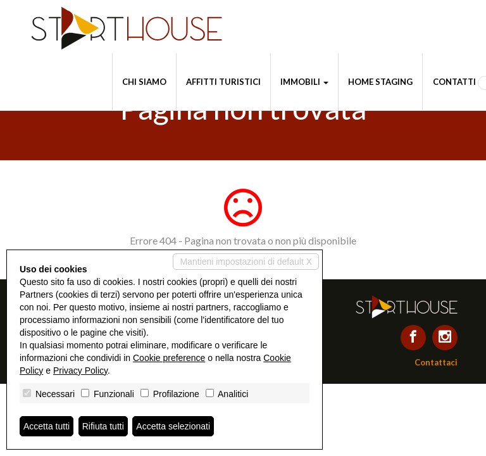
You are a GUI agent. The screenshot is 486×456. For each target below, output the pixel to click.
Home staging (380, 82)
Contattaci (436, 362)
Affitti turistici (223, 82)
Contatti (454, 82)
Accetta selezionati (173, 426)
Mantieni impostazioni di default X (246, 261)
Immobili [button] (304, 82)
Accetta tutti (46, 426)
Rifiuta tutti (103, 426)
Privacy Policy (80, 370)
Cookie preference (169, 358)
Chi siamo (144, 82)
